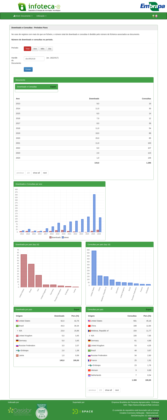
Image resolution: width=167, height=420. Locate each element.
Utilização (42, 16)
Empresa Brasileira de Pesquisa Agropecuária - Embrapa (135, 402)
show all (36, 173)
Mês (42, 49)
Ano (35, 49)
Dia (49, 49)
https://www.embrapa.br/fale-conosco (143, 405)
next (45, 173)
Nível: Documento (22, 16)
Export (53, 87)
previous (20, 173)
